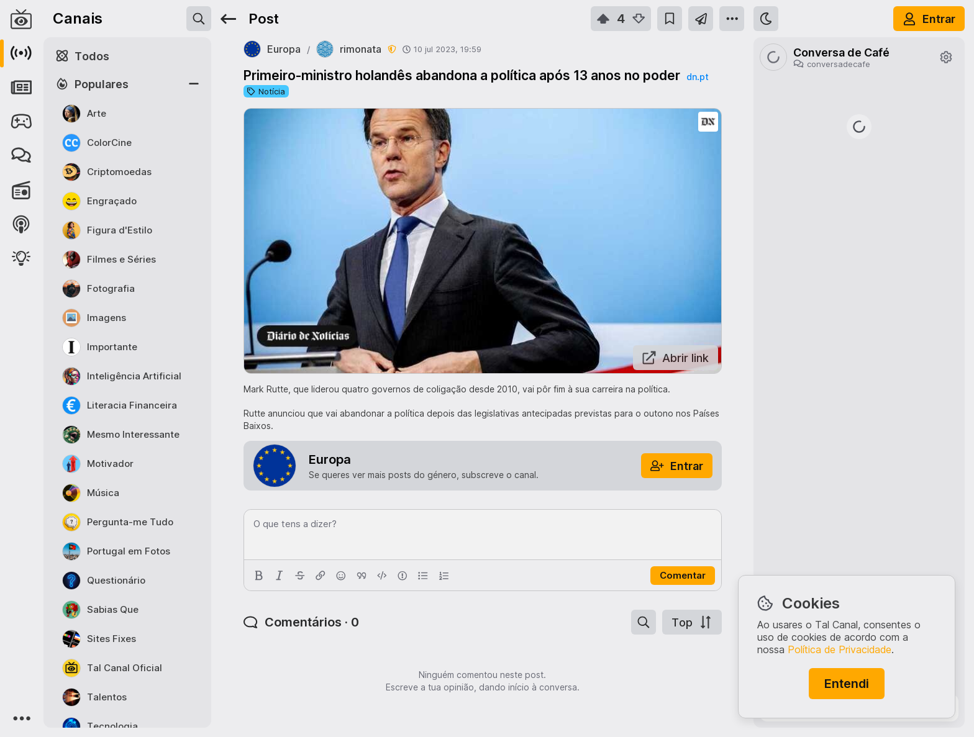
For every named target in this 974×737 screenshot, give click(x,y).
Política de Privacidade (839, 649)
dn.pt (697, 76)
